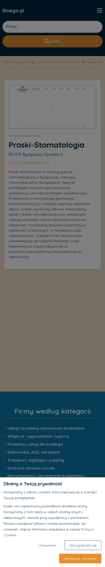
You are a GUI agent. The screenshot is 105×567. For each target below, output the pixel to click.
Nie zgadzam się (83, 545)
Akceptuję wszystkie (80, 558)
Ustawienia (47, 545)
